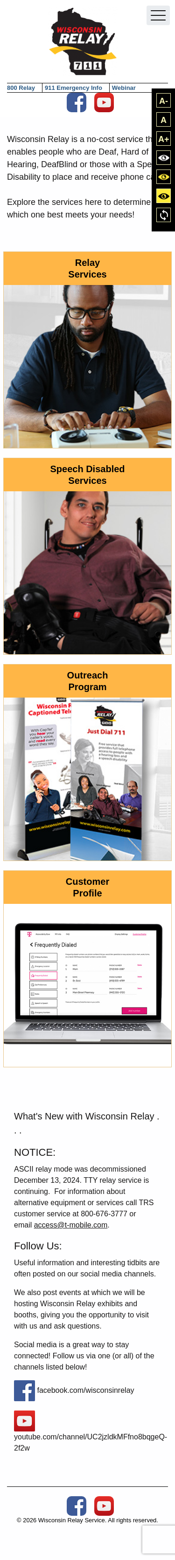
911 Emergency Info (73, 87)
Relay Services (87, 268)
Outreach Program (87, 681)
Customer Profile (87, 887)
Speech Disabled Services (87, 475)
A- (163, 101)
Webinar (124, 87)
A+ (163, 139)
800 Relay (21, 87)
